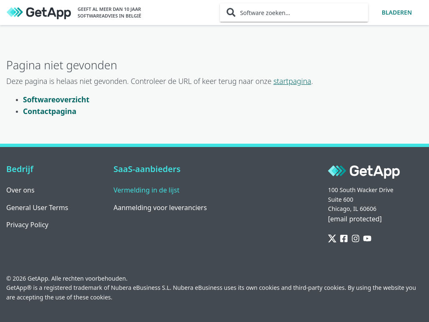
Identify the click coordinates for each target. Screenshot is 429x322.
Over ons (20, 190)
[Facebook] (344, 239)
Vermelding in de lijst (146, 190)
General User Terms (37, 207)
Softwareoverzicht (56, 99)
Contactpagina (49, 111)
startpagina (292, 81)
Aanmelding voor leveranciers (160, 207)
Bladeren (397, 12)
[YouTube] (367, 239)
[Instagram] (355, 239)
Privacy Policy (27, 224)
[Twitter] (332, 239)
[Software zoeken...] (294, 12)
